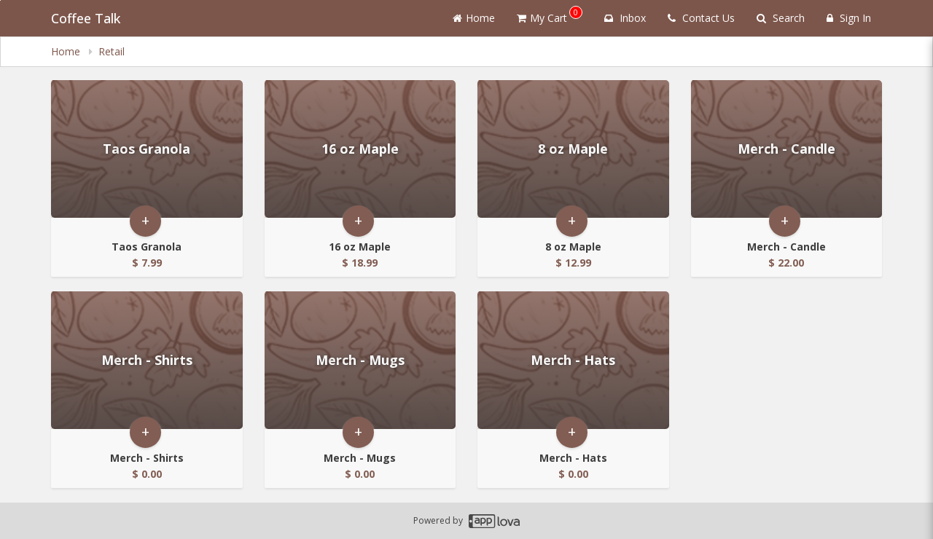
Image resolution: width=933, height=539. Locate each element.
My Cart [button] (549, 15)
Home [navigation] (67, 51)
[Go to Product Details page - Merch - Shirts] (147, 360)
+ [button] (145, 221)
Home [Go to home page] (474, 18)
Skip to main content (0, 0)
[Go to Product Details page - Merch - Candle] (787, 149)
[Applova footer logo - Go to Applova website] (494, 521)
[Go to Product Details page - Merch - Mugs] (360, 360)
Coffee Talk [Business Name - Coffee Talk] (85, 18)
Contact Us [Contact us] (701, 18)
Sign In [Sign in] (849, 18)
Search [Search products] (781, 18)
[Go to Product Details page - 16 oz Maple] (360, 149)
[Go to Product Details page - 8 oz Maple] (573, 149)
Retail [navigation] (111, 51)
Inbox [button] (625, 18)
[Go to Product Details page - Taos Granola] (147, 149)
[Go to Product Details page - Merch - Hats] (573, 360)
